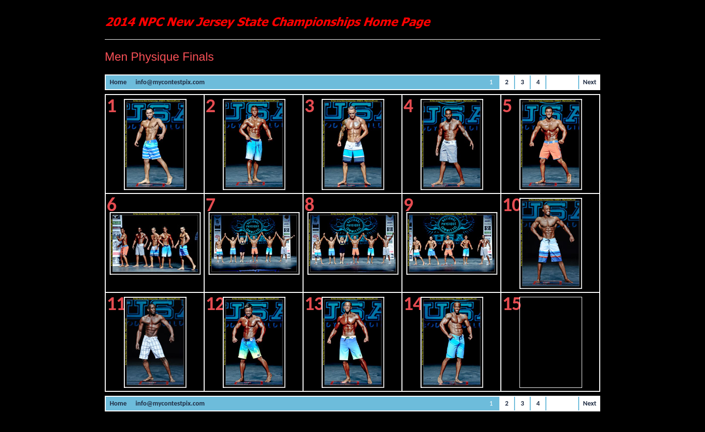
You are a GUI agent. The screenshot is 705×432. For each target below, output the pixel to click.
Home (118, 82)
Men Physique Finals (159, 56)
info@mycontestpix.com (170, 82)
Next (589, 82)
